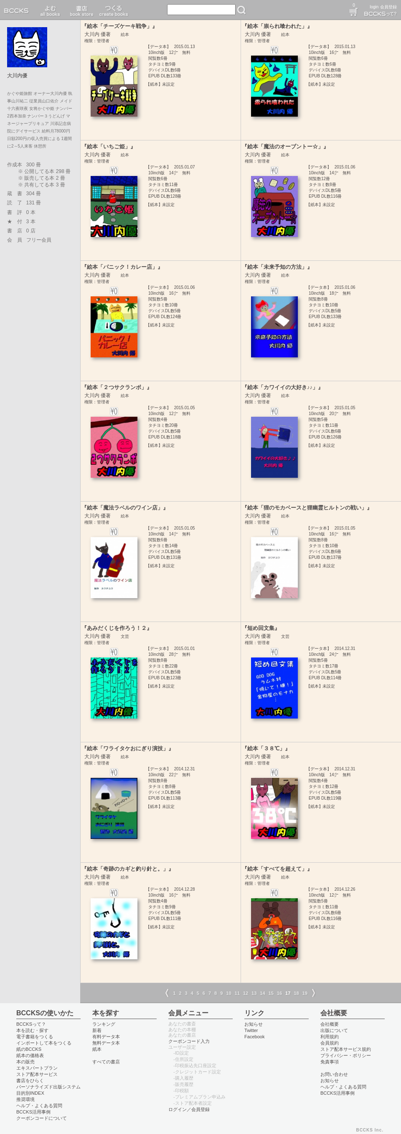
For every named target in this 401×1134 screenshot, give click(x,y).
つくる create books (113, 10)
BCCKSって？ (31, 1024)
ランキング (103, 1024)
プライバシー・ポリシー (345, 1055)
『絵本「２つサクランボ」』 (116, 387)
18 (296, 993)
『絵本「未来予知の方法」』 (277, 267)
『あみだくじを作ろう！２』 (116, 628)
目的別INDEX (30, 1093)
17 (287, 993)
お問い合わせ (334, 1074)
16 (279, 993)
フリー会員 (38, 240)
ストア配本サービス (37, 1074)
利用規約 (329, 1036)
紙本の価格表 (30, 1055)
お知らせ (253, 1024)
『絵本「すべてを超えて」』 (277, 869)
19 (304, 993)
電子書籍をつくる (34, 1036)
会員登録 (388, 7)
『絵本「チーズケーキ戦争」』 (119, 26)
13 (253, 993)
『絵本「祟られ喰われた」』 (277, 26)
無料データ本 (106, 1042)
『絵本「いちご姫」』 (108, 146)
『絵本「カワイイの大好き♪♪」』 (282, 387)
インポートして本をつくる (43, 1042)
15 (271, 993)
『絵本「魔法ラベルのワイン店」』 (124, 508)
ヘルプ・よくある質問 (39, 1105)
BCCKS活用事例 (33, 1111)
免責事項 (329, 1061)
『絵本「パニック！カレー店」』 (122, 267)
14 (262, 993)
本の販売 (25, 1061)
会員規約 (329, 1042)
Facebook (254, 1036)
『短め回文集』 (261, 628)
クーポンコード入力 (189, 1041)
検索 (241, 10)
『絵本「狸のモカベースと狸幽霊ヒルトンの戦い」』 (307, 508)
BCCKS (18, 10)
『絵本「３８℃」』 (266, 748)
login (374, 7)
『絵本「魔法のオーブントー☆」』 (285, 146)
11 (237, 993)
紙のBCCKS (28, 1049)
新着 (97, 1030)
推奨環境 (25, 1099)
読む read (50, 10)
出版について (334, 1030)
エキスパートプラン (37, 1067)
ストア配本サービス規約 (345, 1049)
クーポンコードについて (41, 1118)
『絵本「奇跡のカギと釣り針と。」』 (127, 869)
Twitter (251, 1030)
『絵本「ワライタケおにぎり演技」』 (127, 748)
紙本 (97, 1049)
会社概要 (329, 1024)
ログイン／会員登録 (189, 1109)
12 (245, 993)
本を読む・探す (32, 1030)
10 (228, 993)
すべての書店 (106, 1061)
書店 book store (80, 10)
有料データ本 (106, 1036)
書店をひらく (30, 1080)
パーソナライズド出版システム (48, 1086)
